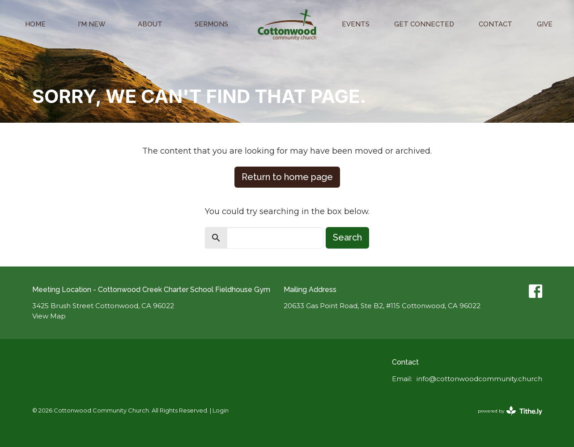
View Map (49, 316)
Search (347, 237)
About (150, 24)
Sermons (211, 24)
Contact (495, 24)
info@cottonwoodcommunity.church (479, 378)
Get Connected (424, 24)
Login (221, 410)
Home (35, 24)
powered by (510, 411)
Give (545, 24)
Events (356, 24)
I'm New (92, 24)
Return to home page (287, 177)
